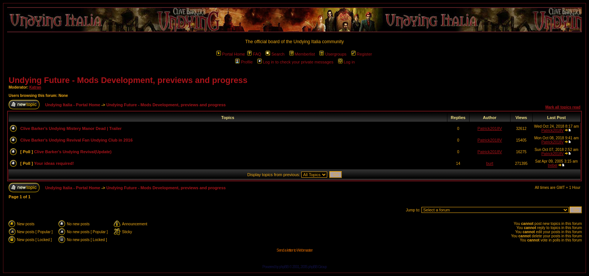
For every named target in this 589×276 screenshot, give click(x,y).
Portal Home (230, 54)
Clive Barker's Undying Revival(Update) (73, 151)
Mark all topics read (562, 107)
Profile (243, 62)
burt (489, 163)
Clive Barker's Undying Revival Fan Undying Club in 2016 (76, 140)
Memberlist (302, 54)
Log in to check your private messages (295, 62)
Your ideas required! (54, 163)
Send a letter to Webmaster (294, 250)
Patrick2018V (489, 128)
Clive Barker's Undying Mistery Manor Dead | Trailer (71, 128)
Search (275, 54)
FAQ (254, 54)
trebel (552, 165)
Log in (346, 62)
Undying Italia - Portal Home (72, 105)
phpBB (283, 267)
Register (361, 54)
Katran (35, 87)
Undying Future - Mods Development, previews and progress (128, 80)
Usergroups (332, 54)
